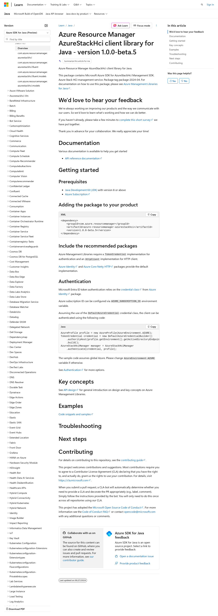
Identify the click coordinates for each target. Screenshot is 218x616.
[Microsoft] (6, 4)
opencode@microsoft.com (139, 511)
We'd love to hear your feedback (186, 31)
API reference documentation (82, 158)
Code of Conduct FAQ (95, 511)
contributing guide (132, 460)
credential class (130, 289)
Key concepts (176, 45)
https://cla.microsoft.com (73, 480)
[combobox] (27, 32)
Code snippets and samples (75, 414)
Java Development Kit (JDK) (81, 190)
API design (70, 390)
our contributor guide (78, 558)
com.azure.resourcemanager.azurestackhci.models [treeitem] (33, 83)
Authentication (72, 370)
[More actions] (156, 25)
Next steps (174, 58)
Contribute (61, 605)
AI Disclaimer (11, 605)
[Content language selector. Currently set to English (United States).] (19, 597)
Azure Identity (67, 266)
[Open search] (202, 5)
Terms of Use (124, 605)
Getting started (177, 40)
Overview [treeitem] (23, 48)
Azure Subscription (76, 194)
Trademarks (141, 605)
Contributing (176, 63)
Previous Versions (31, 605)
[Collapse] (46, 25)
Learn (61, 25)
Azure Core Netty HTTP (97, 266)
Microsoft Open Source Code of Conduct (117, 507)
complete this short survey (135, 119)
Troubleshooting (177, 54)
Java (70, 25)
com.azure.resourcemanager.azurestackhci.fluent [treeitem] (33, 64)
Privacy (74, 605)
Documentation (177, 36)
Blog (46, 605)
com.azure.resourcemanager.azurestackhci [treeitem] (33, 55)
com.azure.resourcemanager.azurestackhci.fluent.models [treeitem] (33, 74)
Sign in (210, 4)
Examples (174, 49)
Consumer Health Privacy (98, 605)
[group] (109, 341)
